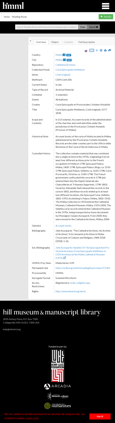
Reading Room (19, 16)
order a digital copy (80, 282)
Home (7, 16)
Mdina (59, 59)
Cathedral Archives (65, 64)
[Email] (101, 50)
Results (106, 16)
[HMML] (52, 312)
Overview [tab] (41, 42)
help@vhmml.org (12, 329)
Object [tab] (55, 42)
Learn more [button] (32, 418)
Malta (59, 54)
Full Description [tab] (86, 42)
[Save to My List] (97, 50)
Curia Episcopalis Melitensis (70, 69)
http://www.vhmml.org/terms (71, 291)
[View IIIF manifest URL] (85, 51)
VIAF (69, 55)
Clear (82, 27)
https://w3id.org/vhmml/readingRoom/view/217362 (83, 267)
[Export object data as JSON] (91, 51)
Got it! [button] (100, 416)
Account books (63, 225)
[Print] (105, 50)
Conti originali (63, 74)
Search (93, 27)
